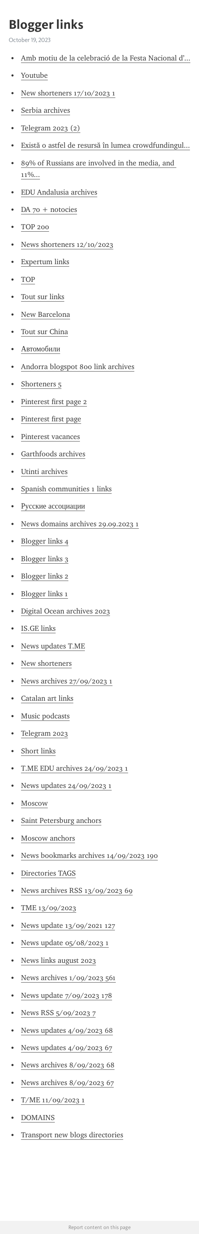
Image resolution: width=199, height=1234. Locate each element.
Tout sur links (42, 296)
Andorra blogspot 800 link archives (77, 366)
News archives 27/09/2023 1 (66, 681)
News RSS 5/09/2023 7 (58, 1012)
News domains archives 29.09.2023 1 (80, 523)
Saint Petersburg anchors (61, 820)
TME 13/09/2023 (48, 907)
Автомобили (40, 348)
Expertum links (45, 261)
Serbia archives (45, 110)
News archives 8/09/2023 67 (67, 1082)
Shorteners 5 (41, 383)
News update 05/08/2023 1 (65, 942)
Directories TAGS (48, 873)
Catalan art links (47, 698)
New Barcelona (45, 314)
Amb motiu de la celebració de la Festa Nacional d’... (105, 58)
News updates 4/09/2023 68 (67, 1030)
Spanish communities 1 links (66, 488)
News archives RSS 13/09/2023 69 (77, 890)
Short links (38, 750)
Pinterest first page (51, 418)
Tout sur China (44, 331)
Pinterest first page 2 (54, 401)
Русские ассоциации (53, 506)
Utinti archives (44, 471)
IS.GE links (38, 628)
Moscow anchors (48, 838)
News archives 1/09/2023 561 (68, 977)
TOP (28, 279)
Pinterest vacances (50, 436)
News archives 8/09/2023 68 (68, 1064)
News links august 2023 (58, 960)
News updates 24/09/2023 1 (66, 785)
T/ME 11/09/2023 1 (53, 1099)
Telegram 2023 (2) (50, 127)
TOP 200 (35, 226)
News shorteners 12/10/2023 (67, 244)
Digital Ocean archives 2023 (65, 611)
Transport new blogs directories (72, 1134)
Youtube (34, 75)
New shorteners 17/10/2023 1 (68, 93)
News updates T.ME (53, 646)
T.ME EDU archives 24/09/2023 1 (74, 768)
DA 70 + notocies (49, 209)
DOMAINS (38, 1117)
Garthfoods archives (53, 453)
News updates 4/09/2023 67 (66, 1047)
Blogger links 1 (44, 593)
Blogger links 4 (44, 541)
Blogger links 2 (44, 576)
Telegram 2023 (44, 733)
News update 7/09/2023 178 (66, 995)
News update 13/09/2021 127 (68, 925)
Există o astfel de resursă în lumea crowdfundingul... (105, 145)
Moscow (34, 803)
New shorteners (46, 663)
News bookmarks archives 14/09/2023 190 (89, 855)
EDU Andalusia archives (59, 192)
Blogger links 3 (44, 558)
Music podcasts (45, 715)
